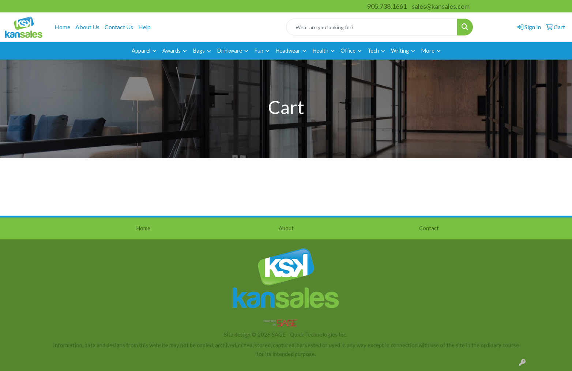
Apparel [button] (141, 51)
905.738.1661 (387, 6)
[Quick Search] (372, 27)
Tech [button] (373, 51)
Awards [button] (171, 51)
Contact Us (119, 26)
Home (62, 26)
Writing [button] (400, 51)
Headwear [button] (287, 51)
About (286, 228)
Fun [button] (258, 51)
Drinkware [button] (229, 51)
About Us (87, 26)
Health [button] (320, 51)
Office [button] (347, 51)
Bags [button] (199, 51)
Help (144, 26)
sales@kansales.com (441, 6)
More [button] (427, 51)
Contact (429, 228)
